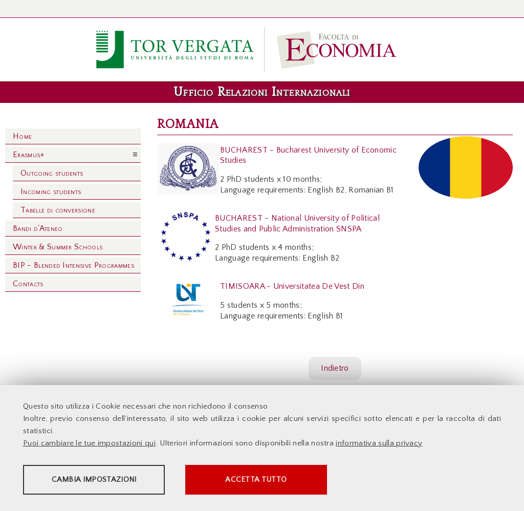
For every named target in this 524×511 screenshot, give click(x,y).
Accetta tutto (287, 480)
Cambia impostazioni (103, 480)
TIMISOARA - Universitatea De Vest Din (292, 286)
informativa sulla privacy (379, 444)
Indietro (335, 368)
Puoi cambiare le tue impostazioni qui (89, 444)
